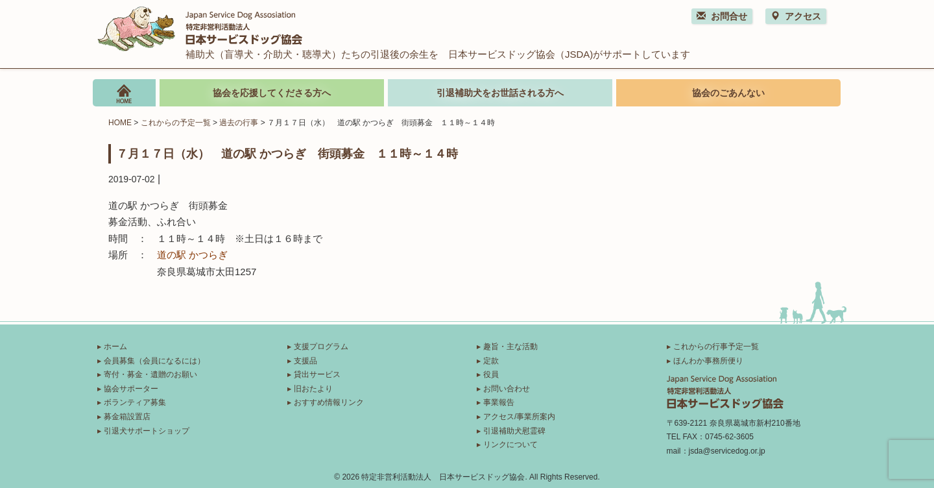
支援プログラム (321, 346)
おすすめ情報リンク (329, 402)
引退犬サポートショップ (146, 430)
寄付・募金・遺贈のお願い (150, 374)
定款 (491, 360)
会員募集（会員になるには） (154, 360)
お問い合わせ (506, 388)
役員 (491, 374)
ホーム (115, 346)
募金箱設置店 (127, 416)
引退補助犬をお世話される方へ (500, 93)
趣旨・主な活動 (510, 346)
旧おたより (313, 388)
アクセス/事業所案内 (519, 416)
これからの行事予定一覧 (716, 346)
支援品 (305, 360)
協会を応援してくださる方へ (272, 93)
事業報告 (498, 402)
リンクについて (510, 444)
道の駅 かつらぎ (192, 254)
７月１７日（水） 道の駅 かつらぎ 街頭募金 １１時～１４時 (287, 153)
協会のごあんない (728, 93)
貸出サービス (317, 374)
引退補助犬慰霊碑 (514, 430)
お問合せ (722, 16)
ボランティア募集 (135, 402)
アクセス (796, 16)
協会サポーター (131, 388)
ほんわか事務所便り (708, 360)
